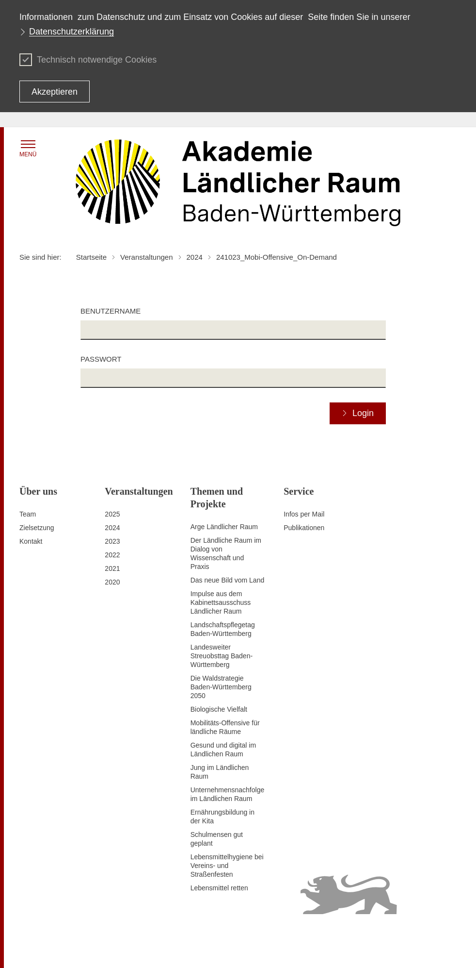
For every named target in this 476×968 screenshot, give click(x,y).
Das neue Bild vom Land (227, 580)
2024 (112, 528)
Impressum (165, 933)
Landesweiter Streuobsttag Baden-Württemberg (221, 655)
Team (27, 514)
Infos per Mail (304, 514)
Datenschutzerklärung (71, 31)
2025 (112, 514)
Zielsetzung (36, 528)
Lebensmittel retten (219, 888)
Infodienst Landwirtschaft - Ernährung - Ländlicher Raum (266, 949)
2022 (112, 555)
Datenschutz (206, 933)
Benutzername (110, 311)
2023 (112, 541)
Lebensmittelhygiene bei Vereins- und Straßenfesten (227, 865)
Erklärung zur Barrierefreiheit (273, 933)
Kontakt (30, 541)
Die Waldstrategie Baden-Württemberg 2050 (221, 687)
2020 (112, 582)
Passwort (100, 359)
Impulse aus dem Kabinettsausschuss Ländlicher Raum (220, 602)
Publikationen (304, 528)
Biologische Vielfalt (218, 709)
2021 (112, 568)
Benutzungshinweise (352, 933)
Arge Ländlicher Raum (224, 527)
